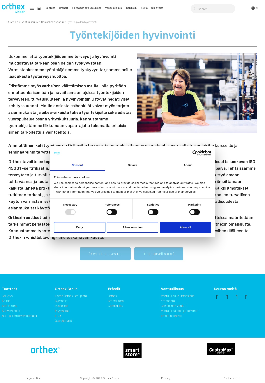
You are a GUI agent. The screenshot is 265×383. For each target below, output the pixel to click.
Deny (79, 227)
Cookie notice (232, 378)
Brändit (63, 8)
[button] (105, 253)
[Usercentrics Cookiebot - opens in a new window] (195, 153)
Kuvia (144, 8)
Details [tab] (132, 165)
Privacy (165, 378)
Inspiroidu (131, 8)
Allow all (185, 227)
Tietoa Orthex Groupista (86, 8)
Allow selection (132, 227)
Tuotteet (49, 8)
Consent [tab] (77, 165)
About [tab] (188, 165)
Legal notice (33, 378)
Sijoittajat (157, 8)
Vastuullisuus (113, 8)
